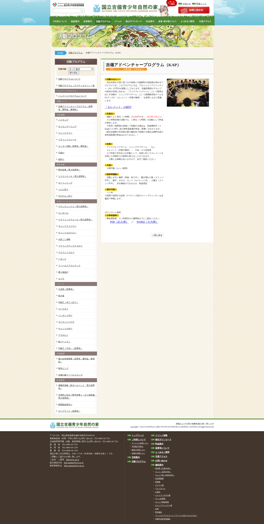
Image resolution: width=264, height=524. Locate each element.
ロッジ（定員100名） (163, 472)
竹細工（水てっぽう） (68, 302)
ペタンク (62, 259)
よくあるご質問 (162, 452)
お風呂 (157, 492)
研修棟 (157, 482)
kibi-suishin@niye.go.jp (74, 463)
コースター (63, 309)
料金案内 (159, 444)
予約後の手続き (137, 446)
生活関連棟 (159, 478)
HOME (60, 53)
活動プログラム (76, 53)
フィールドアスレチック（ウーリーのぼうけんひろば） (176, 515)
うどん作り (63, 189)
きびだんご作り (65, 196)
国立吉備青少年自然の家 (125, 8)
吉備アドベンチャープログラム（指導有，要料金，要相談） (75, 108)
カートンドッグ (65, 183)
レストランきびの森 (162, 495)
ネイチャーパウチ (66, 322)
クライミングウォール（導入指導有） (75, 219)
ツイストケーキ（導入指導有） (72, 176)
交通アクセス (161, 456)
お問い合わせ (161, 460)
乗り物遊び (63, 272)
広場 (157, 509)
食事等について (162, 448)
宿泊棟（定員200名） (163, 468)
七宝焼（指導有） (66, 289)
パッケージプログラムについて (72, 96)
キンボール (63, 213)
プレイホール (160, 488)
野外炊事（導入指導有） (69, 170)
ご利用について (139, 439)
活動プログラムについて (69, 79)
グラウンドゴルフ (66, 252)
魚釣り (61, 159)
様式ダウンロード (163, 439)
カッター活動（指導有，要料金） (73, 146)
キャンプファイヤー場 (163, 505)
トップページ (138, 435)
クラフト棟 (159, 485)
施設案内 (159, 465)
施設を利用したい (138, 450)
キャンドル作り (65, 328)
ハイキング (63, 120)
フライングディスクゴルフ (70, 246)
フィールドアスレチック (69, 265)
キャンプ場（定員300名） (165, 475)
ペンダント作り (65, 315)
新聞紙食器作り (65, 404)
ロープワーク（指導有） (69, 411)
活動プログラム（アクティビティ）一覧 (76, 85)
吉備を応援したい (138, 453)
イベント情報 (161, 435)
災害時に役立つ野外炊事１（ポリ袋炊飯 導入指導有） (77, 396)
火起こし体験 (64, 239)
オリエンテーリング (67, 126)
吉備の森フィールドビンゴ (70, 375)
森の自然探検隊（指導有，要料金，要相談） (76, 360)
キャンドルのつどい (67, 233)
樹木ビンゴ (63, 368)
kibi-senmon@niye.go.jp (74, 466)
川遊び (61, 153)
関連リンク (201, 4)
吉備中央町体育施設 (162, 519)
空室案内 (136, 457)
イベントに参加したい (140, 443)
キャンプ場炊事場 (162, 502)
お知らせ (187, 4)
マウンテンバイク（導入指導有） (73, 206)
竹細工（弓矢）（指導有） (70, 348)
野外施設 (158, 512)
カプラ (61, 279)
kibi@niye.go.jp (72, 459)
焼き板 (61, 296)
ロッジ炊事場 (160, 499)
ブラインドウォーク (67, 139)
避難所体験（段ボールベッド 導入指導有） (76, 387)
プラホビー (63, 335)
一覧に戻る (157, 235)
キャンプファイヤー (67, 226)
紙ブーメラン (64, 342)
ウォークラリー (65, 133)
